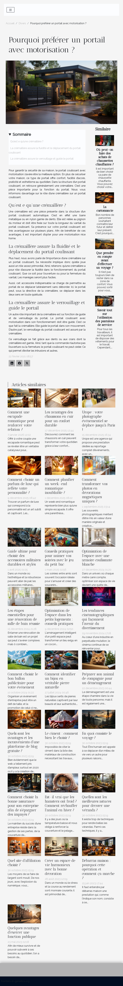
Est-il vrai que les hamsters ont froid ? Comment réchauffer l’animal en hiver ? (61, 803)
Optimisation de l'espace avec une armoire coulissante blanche (97, 558)
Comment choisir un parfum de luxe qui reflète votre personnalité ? (23, 486)
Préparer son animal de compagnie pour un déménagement (98, 678)
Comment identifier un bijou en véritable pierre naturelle (60, 680)
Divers (22, 23)
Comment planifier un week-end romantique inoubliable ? (59, 486)
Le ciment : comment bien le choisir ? (61, 735)
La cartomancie (104, 208)
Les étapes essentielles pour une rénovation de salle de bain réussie (24, 617)
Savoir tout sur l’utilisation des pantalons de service (104, 317)
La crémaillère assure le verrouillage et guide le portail (42, 158)
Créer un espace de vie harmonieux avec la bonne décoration (60, 867)
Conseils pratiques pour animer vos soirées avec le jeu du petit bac (59, 558)
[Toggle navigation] (10, 9)
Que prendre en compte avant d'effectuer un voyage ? (104, 260)
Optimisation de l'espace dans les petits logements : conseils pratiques (59, 617)
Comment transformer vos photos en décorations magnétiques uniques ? (94, 490)
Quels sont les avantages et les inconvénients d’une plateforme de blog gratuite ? (23, 742)
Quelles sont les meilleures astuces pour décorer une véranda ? (96, 803)
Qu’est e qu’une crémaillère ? (26, 141)
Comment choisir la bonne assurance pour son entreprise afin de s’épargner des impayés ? (23, 806)
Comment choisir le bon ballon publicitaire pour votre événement (23, 680)
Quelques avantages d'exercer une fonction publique (23, 932)
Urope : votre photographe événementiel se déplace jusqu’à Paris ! (98, 421)
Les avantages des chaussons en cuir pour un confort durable (59, 418)
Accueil (10, 23)
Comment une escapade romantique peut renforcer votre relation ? (21, 421)
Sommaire (22, 134)
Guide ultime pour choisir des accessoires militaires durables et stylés (24, 558)
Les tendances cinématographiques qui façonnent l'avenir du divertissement (98, 619)
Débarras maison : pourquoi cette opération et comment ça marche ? (98, 869)
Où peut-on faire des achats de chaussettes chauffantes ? (105, 157)
